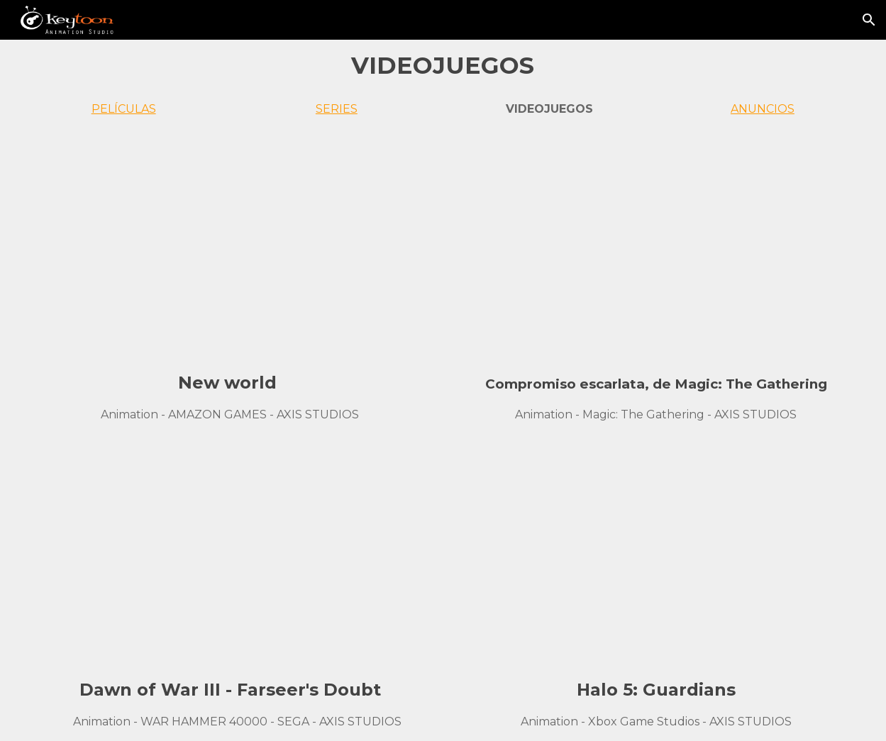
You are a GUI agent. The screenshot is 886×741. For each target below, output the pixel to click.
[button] (869, 20)
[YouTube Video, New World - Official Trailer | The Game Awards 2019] (230, 249)
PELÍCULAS (124, 109)
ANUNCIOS (762, 109)
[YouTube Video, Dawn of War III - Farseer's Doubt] (230, 556)
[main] (443, 65)
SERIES (337, 109)
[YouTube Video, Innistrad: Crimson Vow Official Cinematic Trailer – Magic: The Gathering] (656, 249)
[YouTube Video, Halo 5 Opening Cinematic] (656, 556)
